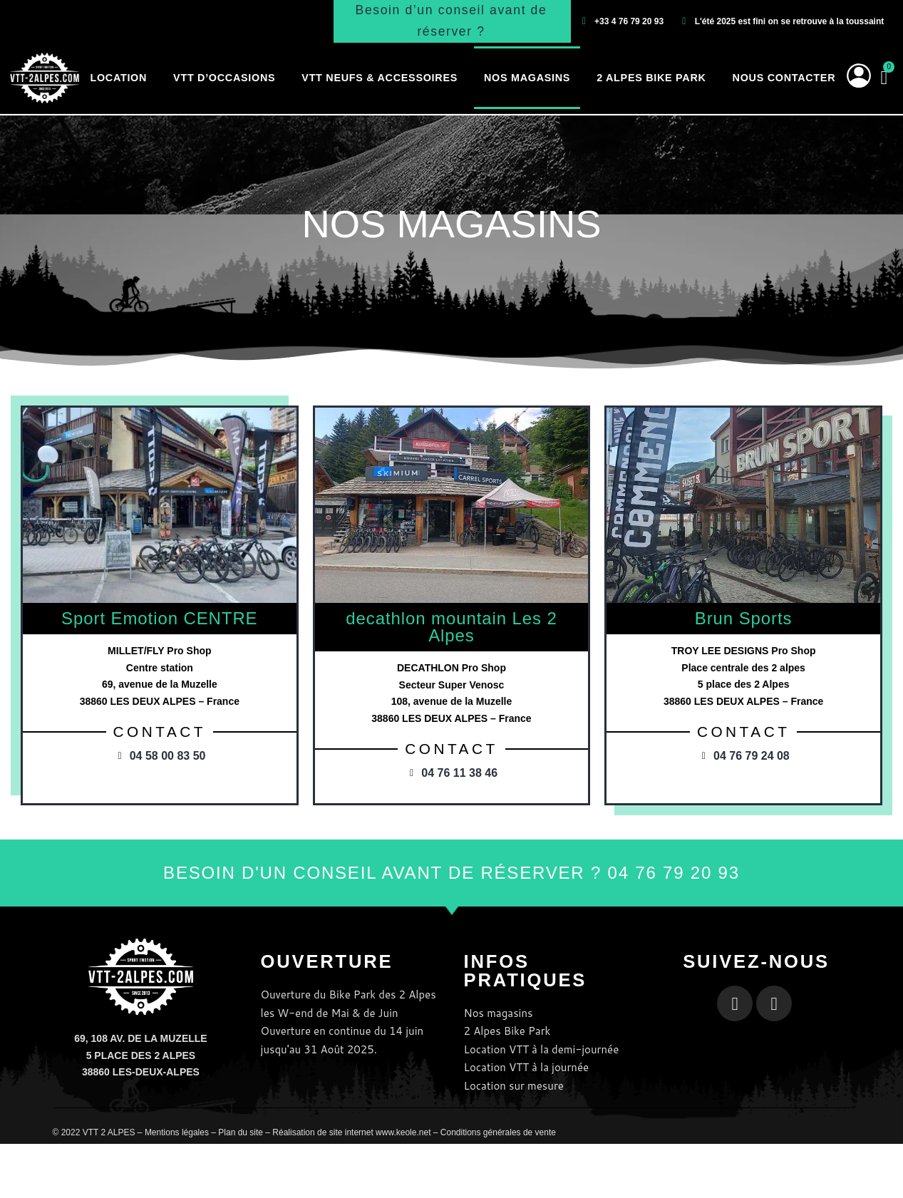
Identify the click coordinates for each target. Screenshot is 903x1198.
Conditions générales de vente (498, 1132)
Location (118, 77)
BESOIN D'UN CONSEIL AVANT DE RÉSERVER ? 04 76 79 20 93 (451, 872)
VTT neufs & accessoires (379, 77)
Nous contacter (784, 77)
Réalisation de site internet (322, 1132)
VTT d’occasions (224, 77)
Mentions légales (177, 1132)
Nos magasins (527, 77)
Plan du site (240, 1132)
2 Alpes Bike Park (651, 77)
